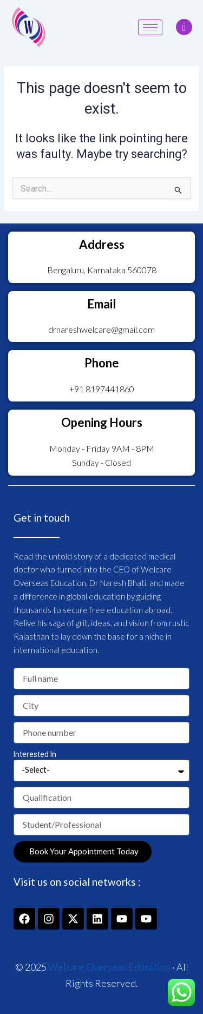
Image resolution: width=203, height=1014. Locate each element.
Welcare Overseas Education (109, 967)
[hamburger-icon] (150, 27)
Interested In (35, 754)
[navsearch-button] (184, 27)
